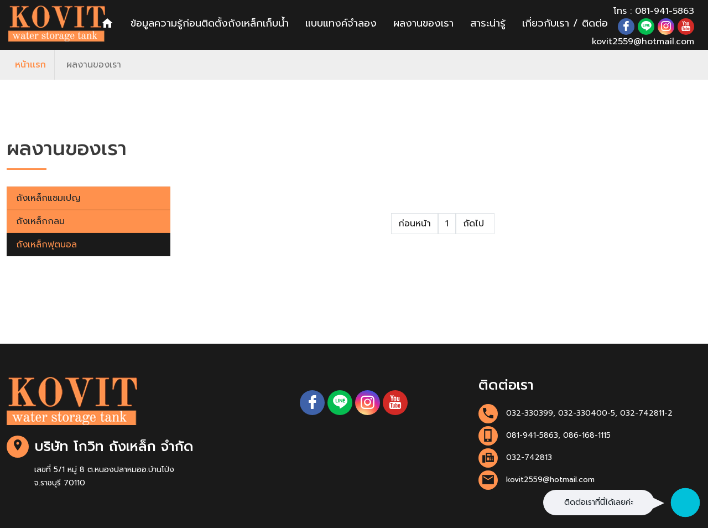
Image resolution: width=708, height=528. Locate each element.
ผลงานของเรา (423, 23)
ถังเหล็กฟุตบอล (46, 244)
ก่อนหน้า (414, 223)
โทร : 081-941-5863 (653, 11)
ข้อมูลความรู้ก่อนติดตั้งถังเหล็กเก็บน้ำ (210, 23)
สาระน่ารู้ (488, 23)
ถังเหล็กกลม (40, 221)
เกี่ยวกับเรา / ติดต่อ (565, 23)
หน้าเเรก (30, 64)
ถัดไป (475, 223)
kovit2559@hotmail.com (643, 41)
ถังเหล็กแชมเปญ (48, 198)
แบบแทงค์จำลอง (341, 23)
